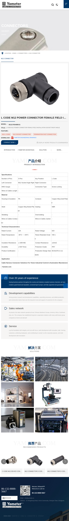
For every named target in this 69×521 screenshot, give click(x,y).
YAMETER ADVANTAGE (26, 150)
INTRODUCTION (9, 150)
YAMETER (15, 516)
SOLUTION (43, 150)
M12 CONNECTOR (7, 58)
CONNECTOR (31, 516)
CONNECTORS (22, 53)
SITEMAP (41, 516)
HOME (14, 53)
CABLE (22, 516)
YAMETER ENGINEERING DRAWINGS (23, 137)
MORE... (59, 150)
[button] (3, 461)
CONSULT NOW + (10, 142)
